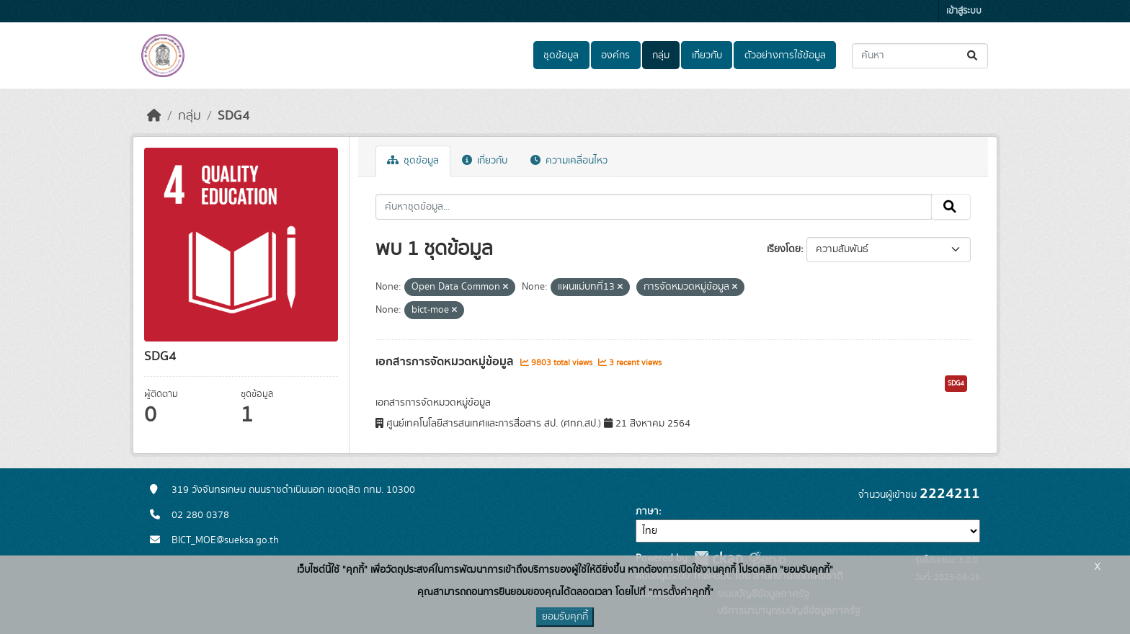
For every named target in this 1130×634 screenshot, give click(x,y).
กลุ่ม (660, 55)
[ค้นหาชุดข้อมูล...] (920, 55)
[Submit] (973, 55)
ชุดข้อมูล (561, 55)
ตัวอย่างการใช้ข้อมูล (785, 55)
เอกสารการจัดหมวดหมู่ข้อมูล (446, 361)
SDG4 (233, 116)
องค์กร (615, 55)
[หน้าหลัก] (154, 116)
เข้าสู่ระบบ (964, 11)
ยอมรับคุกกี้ (565, 617)
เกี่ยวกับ (707, 55)
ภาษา (647, 511)
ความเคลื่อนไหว (569, 160)
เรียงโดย (784, 249)
